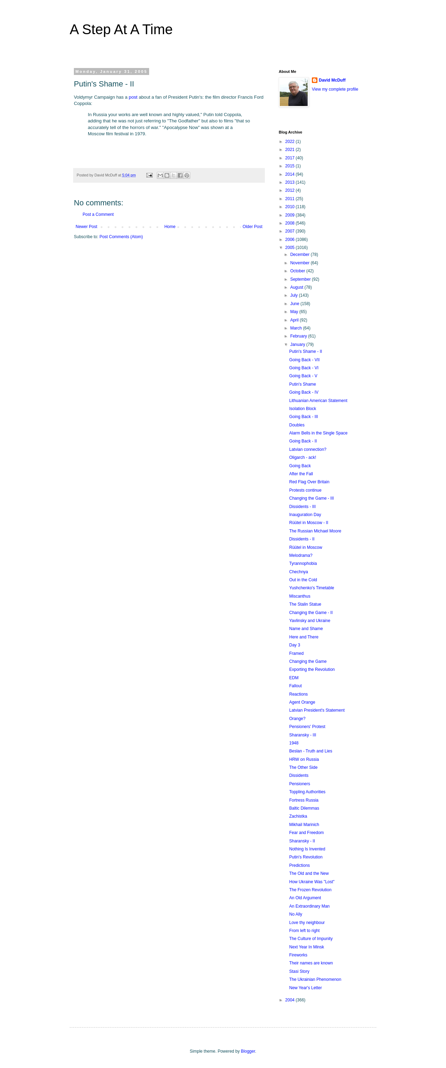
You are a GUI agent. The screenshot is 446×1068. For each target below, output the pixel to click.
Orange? (297, 718)
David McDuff (332, 80)
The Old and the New (309, 873)
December (300, 254)
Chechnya (298, 571)
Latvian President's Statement (317, 710)
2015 (290, 166)
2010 (290, 206)
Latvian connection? (307, 449)
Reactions (298, 694)
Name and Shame (306, 628)
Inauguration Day (305, 514)
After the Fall (301, 473)
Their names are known (311, 963)
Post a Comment (98, 214)
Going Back (300, 465)
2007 (290, 231)
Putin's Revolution (306, 857)
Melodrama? (301, 555)
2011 (290, 198)
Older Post (252, 226)
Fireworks (298, 955)
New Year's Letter (305, 987)
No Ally (295, 914)
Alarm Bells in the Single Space (318, 433)
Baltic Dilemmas (304, 808)
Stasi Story (299, 971)
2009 (290, 215)
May (294, 311)
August (297, 287)
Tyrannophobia (303, 563)
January (298, 344)
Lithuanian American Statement (318, 400)
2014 (290, 174)
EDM (294, 677)
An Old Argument (305, 897)
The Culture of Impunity (311, 938)
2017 (290, 158)
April (295, 320)
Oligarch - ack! (302, 457)
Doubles (297, 425)
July (294, 295)
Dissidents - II (302, 539)
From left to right (304, 930)
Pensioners (299, 783)
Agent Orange (302, 702)
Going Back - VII (304, 359)
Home (170, 226)
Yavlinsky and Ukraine (309, 620)
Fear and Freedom (306, 832)
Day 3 (294, 645)
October (298, 270)
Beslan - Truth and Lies (310, 751)
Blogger (248, 1051)
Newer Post (86, 226)
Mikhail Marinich (304, 824)
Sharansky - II (302, 841)
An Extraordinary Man (309, 906)
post (133, 97)
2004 (290, 1000)
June (295, 303)
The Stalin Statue (305, 604)
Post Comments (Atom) (121, 236)
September (301, 279)
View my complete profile (335, 89)
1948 (294, 743)
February (299, 336)
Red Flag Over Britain (309, 481)
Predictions (299, 865)
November (300, 262)
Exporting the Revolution (312, 669)
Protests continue (305, 490)
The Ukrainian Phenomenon (315, 979)
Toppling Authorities (307, 791)
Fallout (295, 685)
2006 (290, 239)
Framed (296, 653)
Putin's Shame (302, 384)
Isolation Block (302, 408)
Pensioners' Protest (307, 726)
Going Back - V (303, 375)
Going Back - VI (303, 367)
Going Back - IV (303, 392)
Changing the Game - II (311, 612)
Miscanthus (299, 596)
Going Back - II (303, 441)
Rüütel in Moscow (305, 547)
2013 (290, 182)
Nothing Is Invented (307, 849)
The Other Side (303, 767)
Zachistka (298, 816)
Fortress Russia (303, 800)
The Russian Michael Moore (315, 531)
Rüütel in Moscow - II (308, 522)
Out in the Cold (303, 579)
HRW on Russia (304, 759)
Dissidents (298, 775)
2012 (290, 190)
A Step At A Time (121, 29)
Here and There (303, 637)
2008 (290, 223)
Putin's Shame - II (305, 351)
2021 (290, 149)
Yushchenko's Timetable (311, 587)
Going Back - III (303, 416)
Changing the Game (307, 661)
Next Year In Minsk (306, 947)
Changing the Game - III (311, 498)
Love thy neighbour (307, 922)
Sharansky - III (302, 735)
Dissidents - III (302, 506)
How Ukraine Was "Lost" (311, 881)
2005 (290, 247)
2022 (290, 141)
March (296, 328)
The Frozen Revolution (310, 889)
